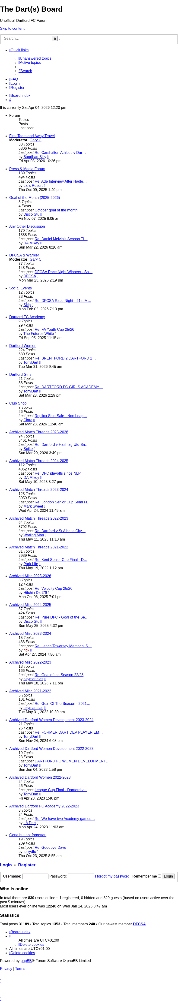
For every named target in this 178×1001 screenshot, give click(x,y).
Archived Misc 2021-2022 (30, 691)
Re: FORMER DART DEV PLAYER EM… (69, 732)
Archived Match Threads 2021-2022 (38, 547)
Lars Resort (33, 186)
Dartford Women (22, 346)
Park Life (30, 564)
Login (6, 864)
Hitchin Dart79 (35, 593)
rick (26, 650)
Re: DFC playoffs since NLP (58, 473)
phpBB (26, 961)
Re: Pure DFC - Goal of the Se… (62, 617)
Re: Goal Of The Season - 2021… (62, 704)
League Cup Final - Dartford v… (61, 790)
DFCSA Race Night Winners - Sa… (63, 272)
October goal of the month (56, 210)
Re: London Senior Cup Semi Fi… (63, 502)
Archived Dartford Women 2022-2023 (40, 777)
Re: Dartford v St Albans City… (60, 531)
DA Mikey (31, 243)
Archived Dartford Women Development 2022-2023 (51, 749)
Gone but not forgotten (27, 835)
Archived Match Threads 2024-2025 (38, 461)
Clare (27, 420)
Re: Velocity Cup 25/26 (53, 588)
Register (26, 864)
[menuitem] (35, 58)
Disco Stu (31, 214)
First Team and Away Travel (32, 136)
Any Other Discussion (27, 226)
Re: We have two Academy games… (65, 819)
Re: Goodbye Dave (50, 847)
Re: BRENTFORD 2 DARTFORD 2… (65, 358)
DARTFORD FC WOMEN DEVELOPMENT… (72, 761)
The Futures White (38, 334)
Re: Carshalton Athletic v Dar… (60, 153)
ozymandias (33, 679)
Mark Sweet (33, 506)
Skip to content (12, 28)
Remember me (146, 876)
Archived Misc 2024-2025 (30, 605)
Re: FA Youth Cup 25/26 (54, 329)
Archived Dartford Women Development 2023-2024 (51, 720)
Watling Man (33, 535)
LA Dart (29, 823)
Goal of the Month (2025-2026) (34, 198)
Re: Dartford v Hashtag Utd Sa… (62, 445)
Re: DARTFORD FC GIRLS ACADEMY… (69, 387)
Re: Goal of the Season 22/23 (59, 675)
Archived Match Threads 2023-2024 (38, 490)
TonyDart (30, 362)
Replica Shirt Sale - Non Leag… (61, 416)
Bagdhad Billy (34, 157)
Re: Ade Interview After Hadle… (61, 181)
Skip (27, 305)
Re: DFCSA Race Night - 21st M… (63, 301)
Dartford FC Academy (27, 317)
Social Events (20, 288)
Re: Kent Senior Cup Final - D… (61, 560)
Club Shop (18, 403)
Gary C (35, 140)
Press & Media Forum (27, 169)
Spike (28, 449)
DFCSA (29, 276)
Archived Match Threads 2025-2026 (38, 432)
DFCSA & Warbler (24, 255)
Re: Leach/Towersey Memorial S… (63, 646)
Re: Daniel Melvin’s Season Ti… (61, 239)
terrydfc (29, 852)
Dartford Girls (20, 374)
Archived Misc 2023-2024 (30, 633)
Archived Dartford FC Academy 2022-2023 (44, 806)
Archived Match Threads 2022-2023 (38, 518)
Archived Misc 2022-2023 (30, 662)
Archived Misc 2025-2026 (30, 576)
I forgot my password (112, 876)
